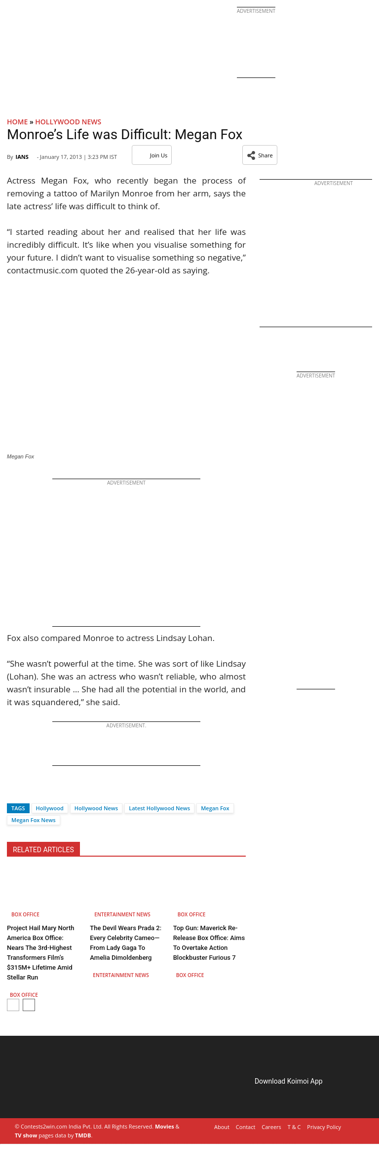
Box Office (25, 914)
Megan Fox (215, 808)
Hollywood (50, 808)
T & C (294, 1127)
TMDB (83, 1135)
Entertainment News (122, 914)
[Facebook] (14, 790)
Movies (164, 1126)
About (221, 1127)
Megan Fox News (33, 820)
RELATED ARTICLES (43, 850)
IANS (21, 156)
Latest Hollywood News (159, 808)
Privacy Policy (324, 1127)
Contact (246, 1127)
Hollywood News (68, 121)
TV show (26, 1135)
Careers (271, 1127)
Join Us (151, 155)
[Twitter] (31, 790)
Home (17, 121)
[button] (259, 155)
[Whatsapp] (47, 790)
